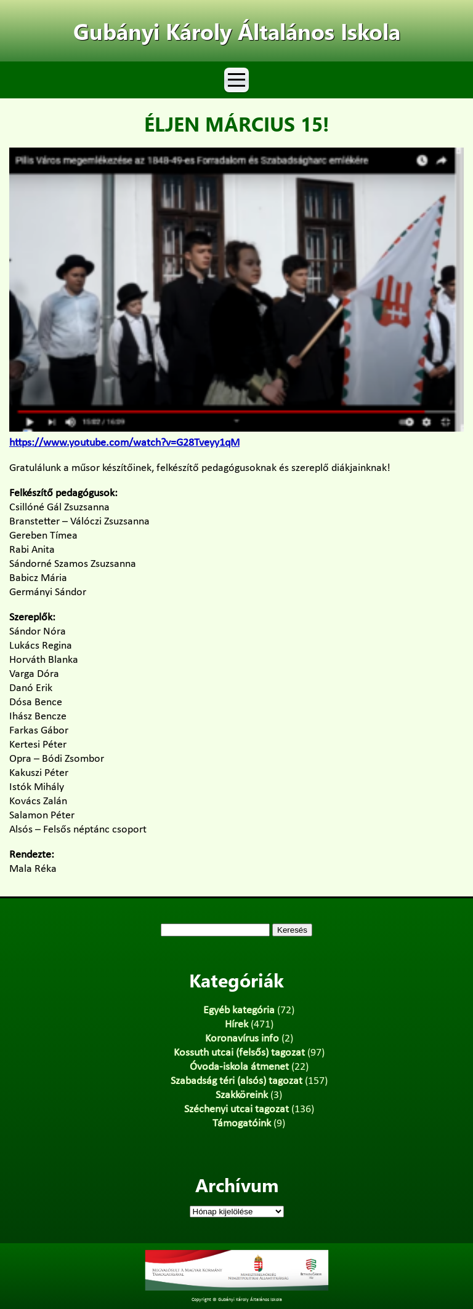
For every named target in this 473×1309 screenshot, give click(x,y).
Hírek (236, 1024)
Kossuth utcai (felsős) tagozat (239, 1053)
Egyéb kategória (239, 1010)
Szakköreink (242, 1095)
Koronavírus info (242, 1039)
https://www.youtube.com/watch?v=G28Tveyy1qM (124, 443)
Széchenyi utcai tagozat (236, 1109)
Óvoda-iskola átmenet (239, 1067)
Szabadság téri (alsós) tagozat (236, 1081)
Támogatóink (241, 1123)
